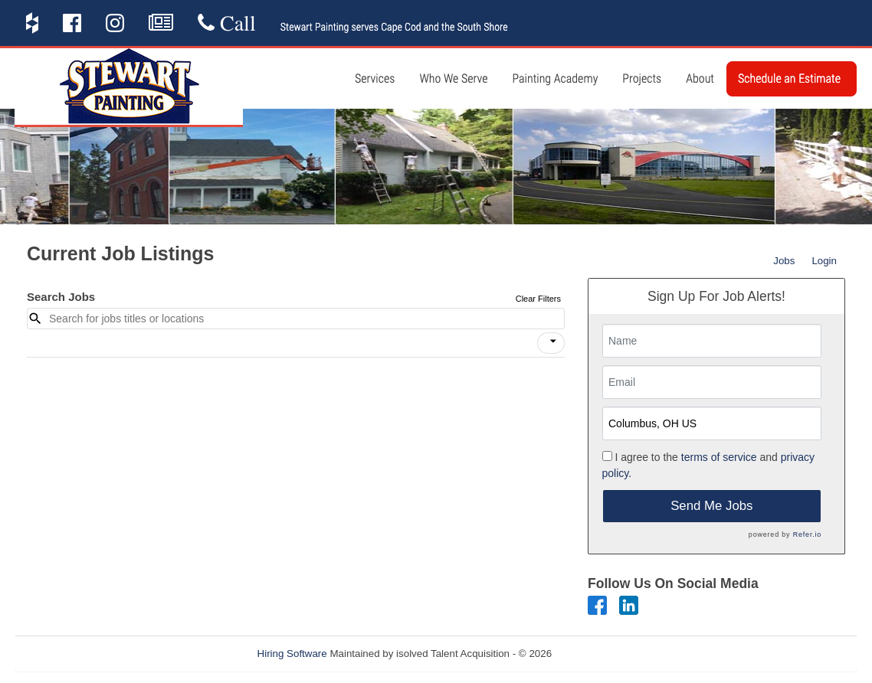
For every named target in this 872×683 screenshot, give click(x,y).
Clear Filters (538, 298)
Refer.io (807, 534)
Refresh (597, 653)
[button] (551, 343)
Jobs (784, 260)
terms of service (719, 457)
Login (824, 260)
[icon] (553, 341)
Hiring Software (292, 653)
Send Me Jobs (711, 505)
